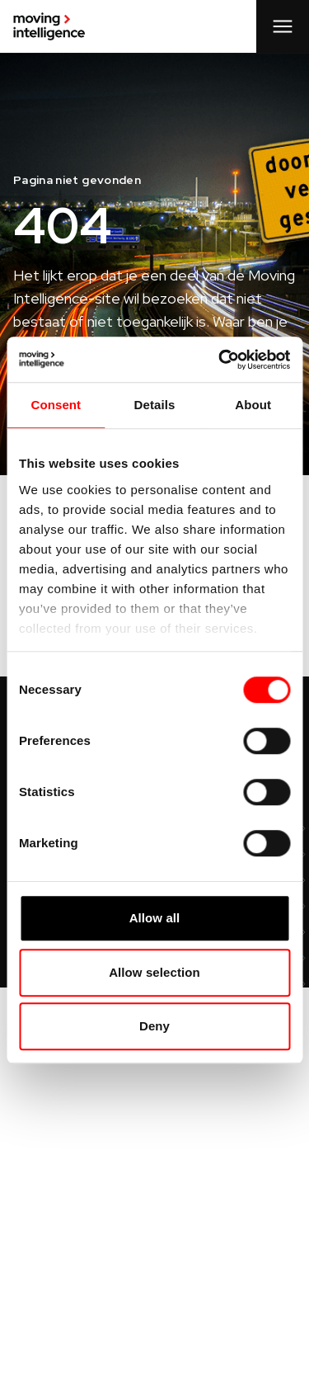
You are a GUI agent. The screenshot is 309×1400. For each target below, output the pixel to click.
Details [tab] (155, 405)
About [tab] (253, 405)
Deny (154, 1026)
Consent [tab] (55, 405)
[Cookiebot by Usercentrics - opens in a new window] (220, 359)
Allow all (154, 918)
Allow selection (154, 972)
